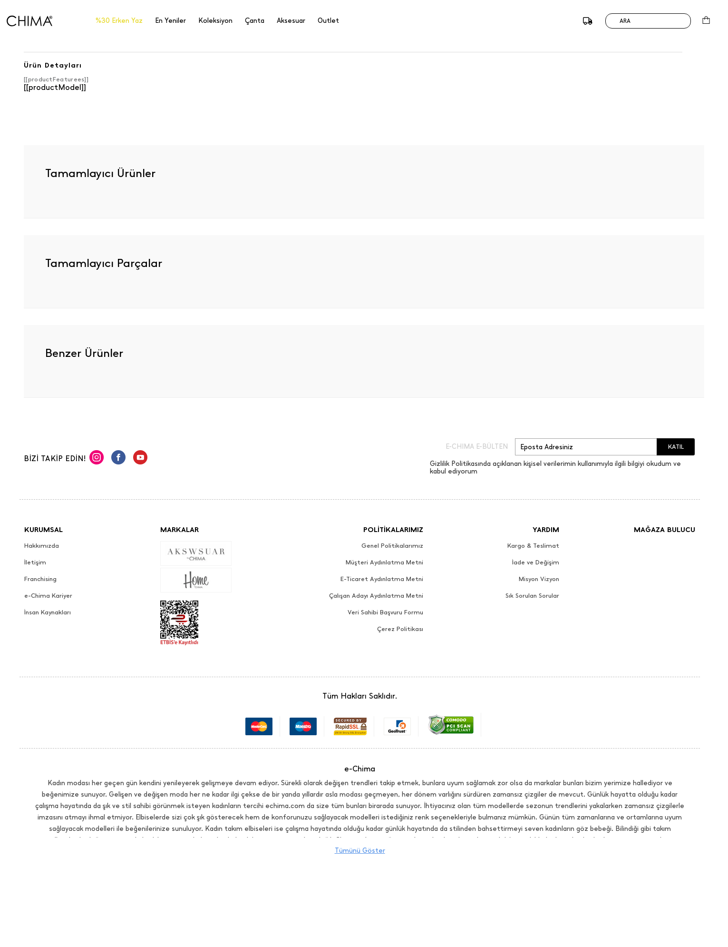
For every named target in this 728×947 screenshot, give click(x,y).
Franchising (40, 579)
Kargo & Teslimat (533, 546)
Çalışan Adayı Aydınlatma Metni (376, 595)
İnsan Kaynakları (47, 612)
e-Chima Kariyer (48, 595)
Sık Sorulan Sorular (532, 595)
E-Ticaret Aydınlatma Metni (381, 579)
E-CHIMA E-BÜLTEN (477, 447)
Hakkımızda (41, 546)
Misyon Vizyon (539, 579)
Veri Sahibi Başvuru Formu (385, 612)
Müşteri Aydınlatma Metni (384, 562)
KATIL (676, 446)
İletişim (35, 562)
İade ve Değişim (535, 562)
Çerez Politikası (400, 629)
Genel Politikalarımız (392, 546)
